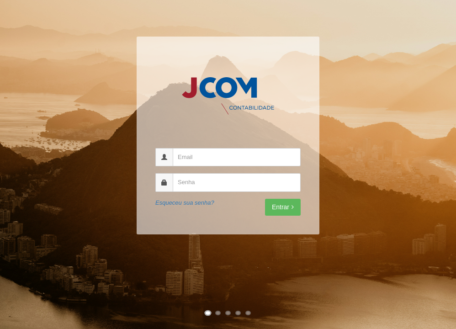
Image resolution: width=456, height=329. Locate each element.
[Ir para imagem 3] (228, 313)
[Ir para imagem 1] (208, 313)
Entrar (283, 207)
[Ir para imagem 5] (248, 313)
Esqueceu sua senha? (184, 202)
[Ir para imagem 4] (238, 313)
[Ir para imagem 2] (218, 313)
